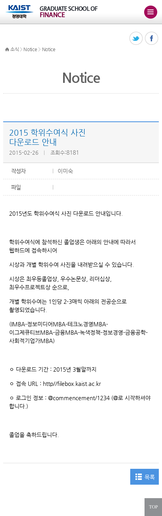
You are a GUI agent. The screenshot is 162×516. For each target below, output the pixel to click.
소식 (14, 49)
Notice (30, 49)
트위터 (136, 39)
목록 (149, 477)
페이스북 (152, 39)
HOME (7, 50)
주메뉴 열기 (150, 12)
